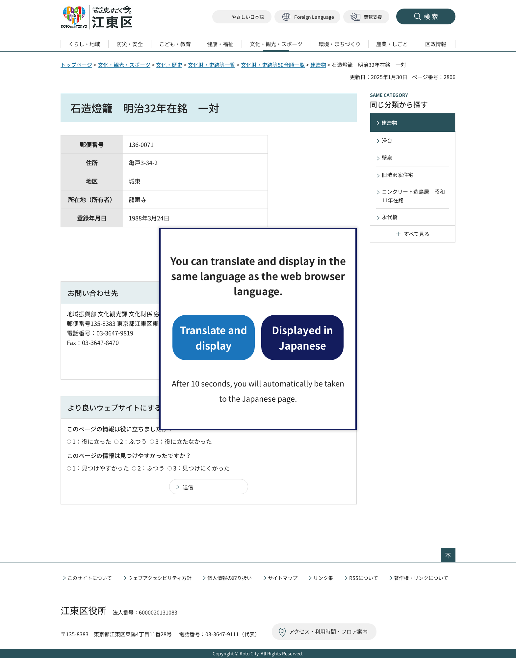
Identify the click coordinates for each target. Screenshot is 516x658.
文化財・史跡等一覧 (211, 65)
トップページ (76, 65)
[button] (307, 17)
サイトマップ (282, 577)
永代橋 (390, 217)
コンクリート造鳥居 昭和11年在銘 (413, 195)
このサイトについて (89, 577)
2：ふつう (133, 441)
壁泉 (387, 157)
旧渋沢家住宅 (397, 175)
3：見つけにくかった (201, 468)
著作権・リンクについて (421, 577)
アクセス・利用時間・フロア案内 (328, 631)
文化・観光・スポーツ (124, 65)
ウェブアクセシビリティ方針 (160, 577)
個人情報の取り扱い (229, 577)
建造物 (318, 65)
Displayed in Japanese (302, 337)
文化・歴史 (169, 65)
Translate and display (213, 337)
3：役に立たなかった (183, 441)
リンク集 (323, 577)
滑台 (387, 140)
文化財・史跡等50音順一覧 (273, 65)
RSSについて (363, 577)
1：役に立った (91, 441)
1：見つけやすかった (100, 468)
